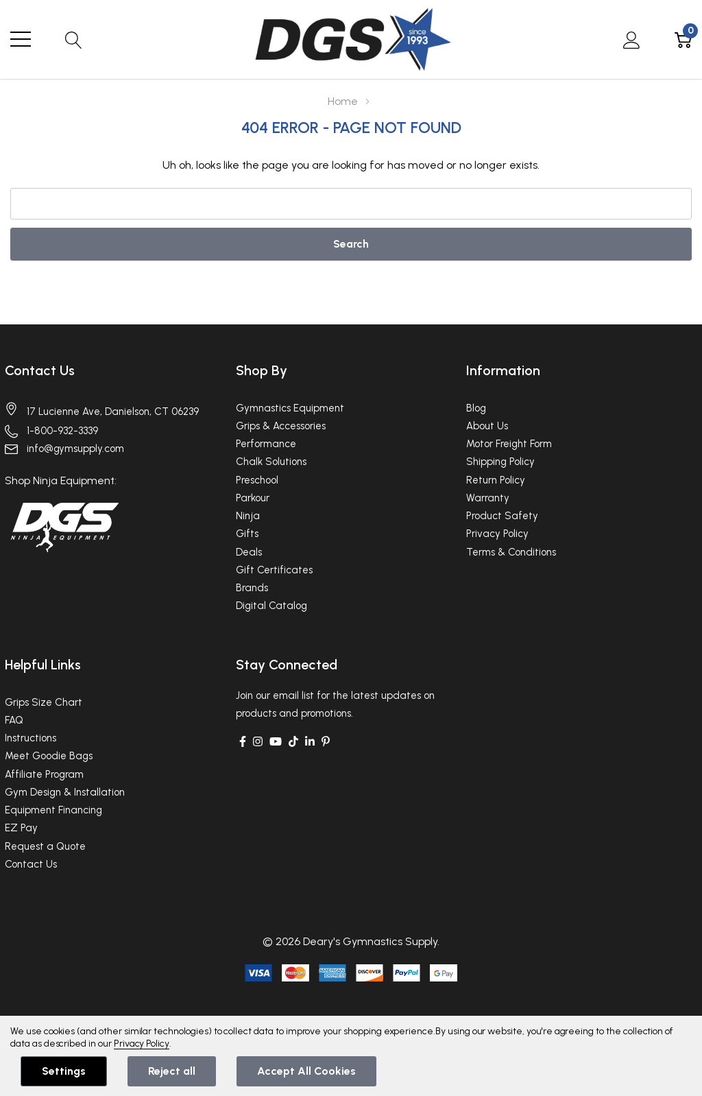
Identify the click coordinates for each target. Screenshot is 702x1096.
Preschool (257, 480)
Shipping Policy (500, 461)
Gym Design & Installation (65, 792)
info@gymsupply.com (75, 448)
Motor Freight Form (509, 444)
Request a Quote (45, 846)
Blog (476, 408)
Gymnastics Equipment (290, 408)
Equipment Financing (53, 810)
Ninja (248, 516)
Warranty (487, 498)
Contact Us (40, 370)
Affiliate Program (44, 774)
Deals (249, 552)
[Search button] (73, 39)
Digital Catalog (271, 605)
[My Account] (631, 39)
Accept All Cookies (306, 1070)
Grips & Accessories (281, 426)
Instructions (30, 738)
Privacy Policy (497, 533)
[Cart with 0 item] (683, 39)
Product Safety (502, 516)
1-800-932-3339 (62, 431)
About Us (487, 426)
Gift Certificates (274, 570)
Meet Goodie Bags (49, 756)
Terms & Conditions (511, 552)
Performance (266, 444)
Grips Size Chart (43, 702)
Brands (252, 588)
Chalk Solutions (271, 461)
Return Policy (495, 480)
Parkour (252, 498)
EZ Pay (21, 828)
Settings (64, 1070)
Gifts (247, 533)
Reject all (171, 1070)
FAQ (14, 720)
